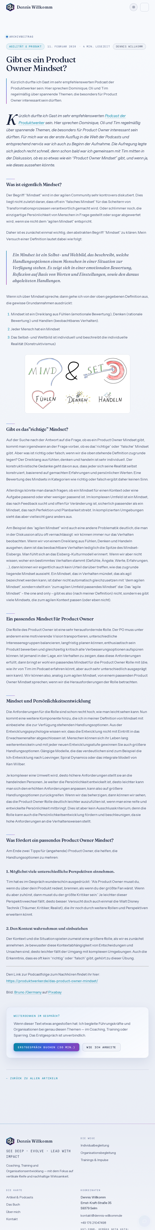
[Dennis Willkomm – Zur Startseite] (29, 7)
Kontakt (12, 1219)
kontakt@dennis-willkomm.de (101, 1215)
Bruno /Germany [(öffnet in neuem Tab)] (28, 992)
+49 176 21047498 (93, 1223)
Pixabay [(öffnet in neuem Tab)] (55, 992)
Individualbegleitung (95, 1145)
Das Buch (13, 1204)
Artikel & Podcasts (19, 1197)
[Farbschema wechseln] (133, 7)
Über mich (13, 1212)
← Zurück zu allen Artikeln (32, 1078)
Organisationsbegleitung (98, 1153)
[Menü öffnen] (144, 7)
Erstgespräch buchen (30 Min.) (46, 1047)
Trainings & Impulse (94, 1160)
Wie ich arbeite (101, 1047)
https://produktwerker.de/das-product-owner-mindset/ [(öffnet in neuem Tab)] (52, 981)
